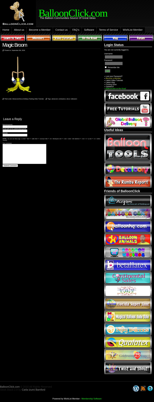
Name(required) (7, 124)
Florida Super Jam (128, 303)
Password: (108, 60)
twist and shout (128, 367)
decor (68, 99)
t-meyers (128, 355)
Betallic (128, 265)
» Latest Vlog (109, 82)
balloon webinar (128, 252)
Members (38, 38)
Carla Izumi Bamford (33, 389)
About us (19, 29)
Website (5, 133)
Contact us (61, 29)
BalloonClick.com (10, 386)
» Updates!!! (109, 87)
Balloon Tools (128, 147)
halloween (74, 99)
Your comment (7, 143)
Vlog (115, 38)
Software (89, 29)
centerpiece (62, 99)
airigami (128, 201)
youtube (128, 108)
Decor (21, 99)
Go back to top (150, 388)
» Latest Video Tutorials (113, 80)
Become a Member (40, 29)
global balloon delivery (128, 121)
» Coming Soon (110, 84)
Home (5, 29)
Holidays (25, 99)
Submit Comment (10, 169)
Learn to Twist (13, 38)
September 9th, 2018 (18, 50)
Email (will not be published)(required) (14, 129)
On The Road (90, 38)
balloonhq (128, 226)
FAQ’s (75, 29)
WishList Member (133, 29)
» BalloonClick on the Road (115, 89)
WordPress (136, 388)
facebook (128, 96)
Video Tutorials (64, 38)
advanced (54, 99)
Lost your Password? (114, 76)
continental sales (128, 278)
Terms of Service (108, 29)
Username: (108, 54)
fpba (128, 290)
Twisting (31, 99)
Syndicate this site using (143, 388)
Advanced (15, 99)
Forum (141, 38)
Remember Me (114, 67)
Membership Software (92, 399)
